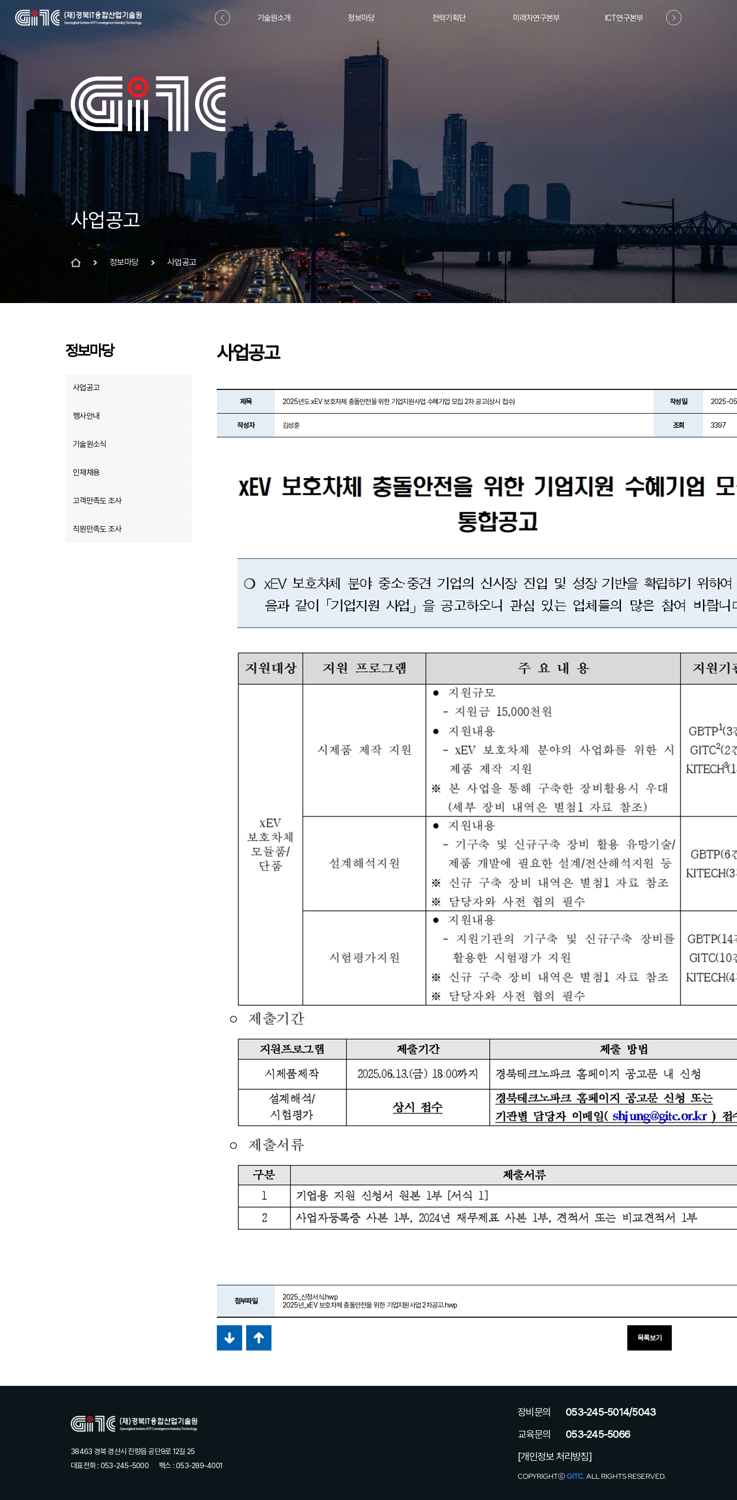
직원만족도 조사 (97, 529)
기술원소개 (274, 18)
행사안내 (86, 416)
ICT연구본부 (624, 18)
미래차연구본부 (536, 18)
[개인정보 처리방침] (555, 1457)
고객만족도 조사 (97, 501)
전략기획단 (449, 18)
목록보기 (649, 1338)
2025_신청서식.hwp (310, 1297)
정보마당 (361, 18)
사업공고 (86, 387)
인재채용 (86, 472)
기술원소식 (89, 444)
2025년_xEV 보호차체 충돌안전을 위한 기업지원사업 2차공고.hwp (370, 1305)
